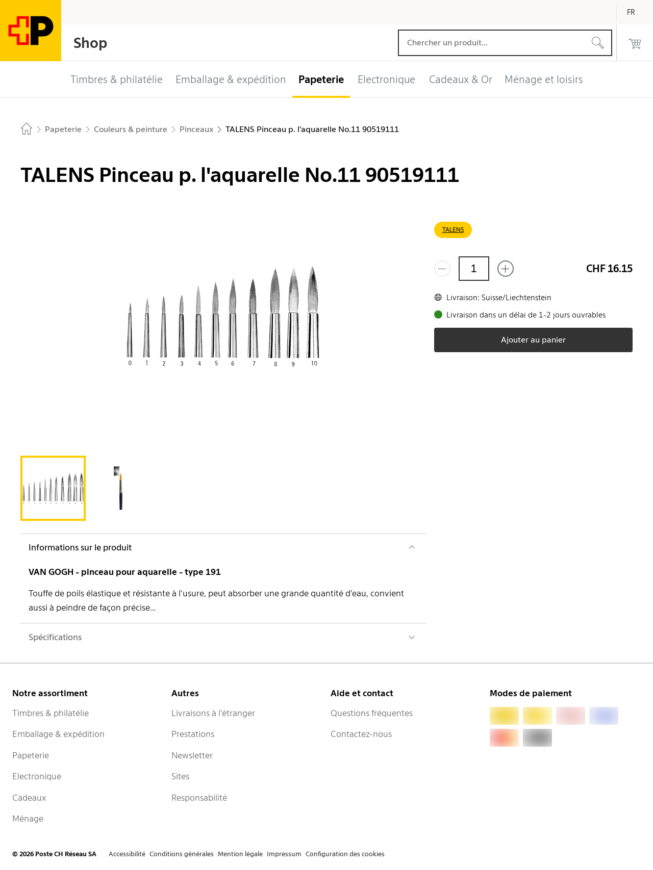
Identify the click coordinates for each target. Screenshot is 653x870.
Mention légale (240, 854)
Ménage (27, 818)
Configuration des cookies (345, 854)
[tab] (53, 488)
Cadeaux (29, 798)
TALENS (453, 229)
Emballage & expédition (58, 734)
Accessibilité (127, 854)
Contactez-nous (361, 734)
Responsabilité (199, 798)
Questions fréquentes (372, 713)
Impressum (284, 854)
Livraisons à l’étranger (213, 713)
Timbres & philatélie (50, 713)
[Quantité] (474, 268)
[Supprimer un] (442, 268)
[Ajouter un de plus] (505, 268)
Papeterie (30, 755)
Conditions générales (181, 854)
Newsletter (192, 755)
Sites (180, 776)
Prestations (192, 734)
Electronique (36, 776)
